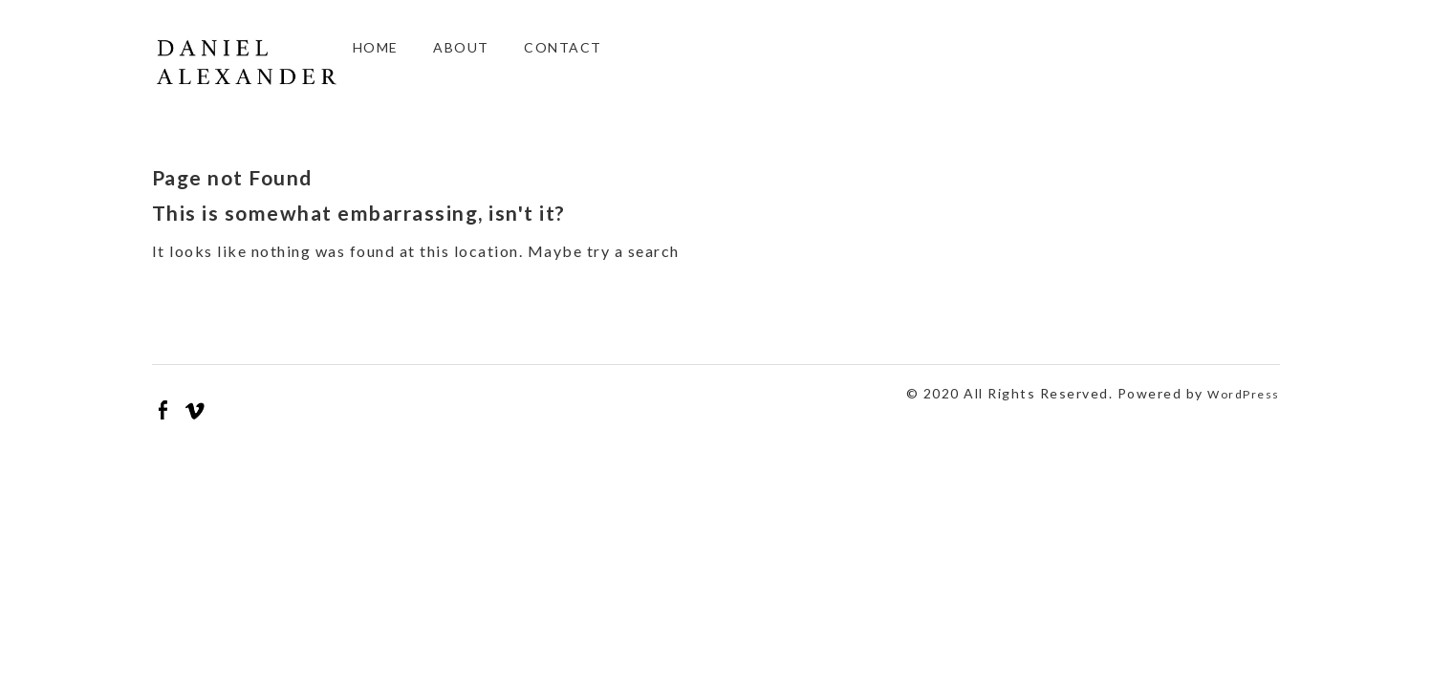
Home (376, 47)
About (461, 47)
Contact (563, 47)
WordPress (1243, 394)
